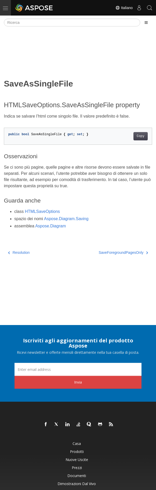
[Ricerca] (72, 22)
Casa (77, 443)
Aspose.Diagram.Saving (66, 219)
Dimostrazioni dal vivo (77, 483)
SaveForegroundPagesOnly (123, 252)
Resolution (19, 252)
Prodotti (77, 451)
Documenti (76, 475)
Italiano (124, 7)
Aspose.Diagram (50, 226)
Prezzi (77, 467)
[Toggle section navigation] (146, 22)
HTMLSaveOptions (42, 211)
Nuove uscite (77, 459)
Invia (78, 382)
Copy (140, 136)
